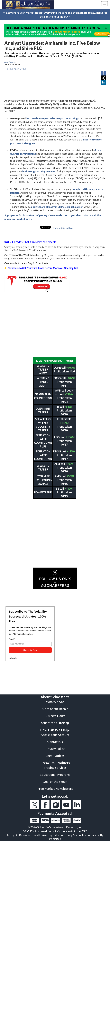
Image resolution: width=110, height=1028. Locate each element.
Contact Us (55, 742)
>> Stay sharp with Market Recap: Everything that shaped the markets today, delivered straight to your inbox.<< (55, 14)
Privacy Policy (55, 749)
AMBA (22, 69)
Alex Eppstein (10, 62)
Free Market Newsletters (55, 788)
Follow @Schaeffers (63, 227)
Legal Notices (55, 756)
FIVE (16, 69)
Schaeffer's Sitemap (55, 723)
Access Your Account (55, 735)
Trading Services (55, 768)
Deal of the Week (55, 781)
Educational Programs (55, 775)
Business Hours (55, 716)
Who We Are (55, 702)
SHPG (10, 69)
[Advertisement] (52, 324)
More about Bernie (55, 709)
